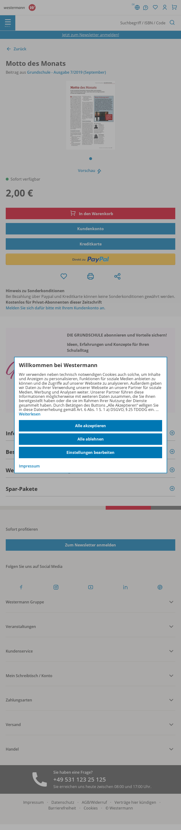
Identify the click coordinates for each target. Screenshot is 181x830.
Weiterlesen (29, 414)
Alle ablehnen (90, 439)
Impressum (29, 466)
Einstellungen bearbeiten (90, 452)
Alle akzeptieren (90, 425)
